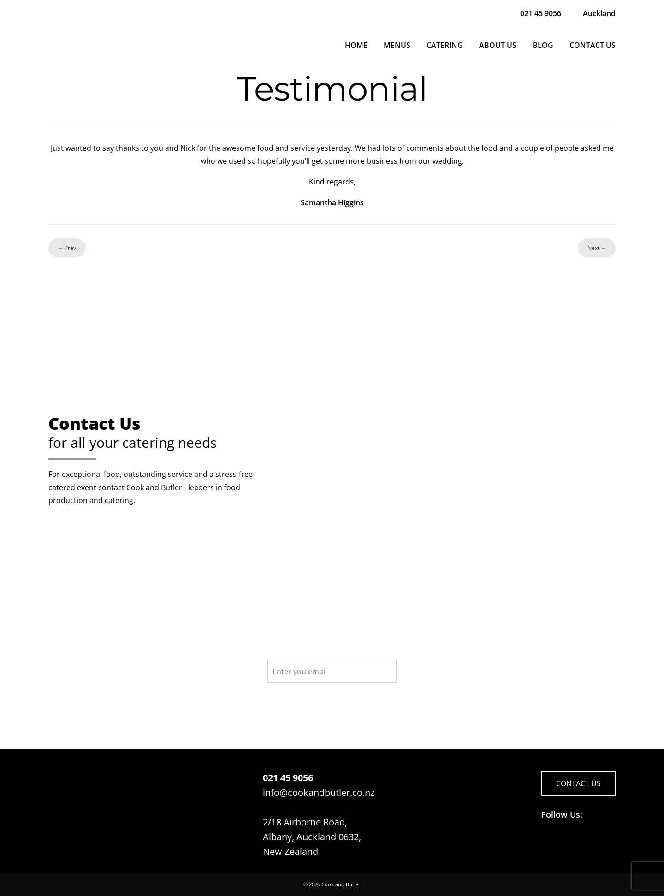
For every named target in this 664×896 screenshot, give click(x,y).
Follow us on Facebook (549, 843)
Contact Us (592, 45)
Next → (596, 248)
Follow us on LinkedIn (567, 843)
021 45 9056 (540, 13)
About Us (497, 45)
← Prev (67, 248)
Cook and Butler (341, 884)
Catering (445, 45)
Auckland (599, 13)
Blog (543, 45)
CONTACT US (578, 783)
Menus (397, 45)
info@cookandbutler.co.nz (318, 792)
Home (356, 45)
